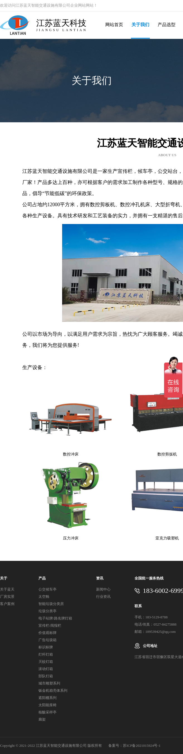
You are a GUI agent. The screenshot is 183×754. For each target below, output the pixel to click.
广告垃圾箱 (47, 640)
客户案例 (7, 604)
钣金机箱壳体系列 (52, 690)
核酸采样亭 (47, 712)
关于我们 (140, 24)
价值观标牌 (47, 633)
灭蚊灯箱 (45, 662)
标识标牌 (45, 647)
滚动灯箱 (45, 669)
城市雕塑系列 (49, 683)
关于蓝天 (7, 589)
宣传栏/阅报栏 (49, 625)
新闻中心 (103, 589)
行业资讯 (103, 596)
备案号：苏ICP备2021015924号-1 (134, 745)
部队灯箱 (45, 676)
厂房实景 (7, 596)
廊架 (42, 719)
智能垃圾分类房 (51, 604)
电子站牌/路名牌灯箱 (55, 618)
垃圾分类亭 (47, 611)
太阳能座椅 (47, 705)
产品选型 (166, 24)
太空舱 (43, 596)
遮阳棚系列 (47, 698)
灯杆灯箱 (45, 654)
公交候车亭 (47, 589)
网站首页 (114, 24)
